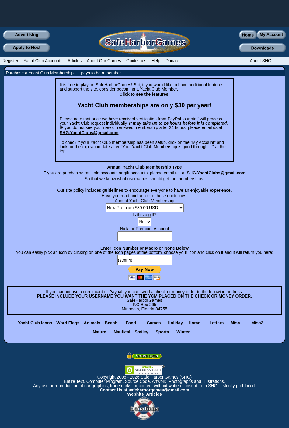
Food (131, 322)
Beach (111, 322)
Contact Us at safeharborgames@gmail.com (144, 389)
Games (154, 322)
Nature (99, 332)
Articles (75, 60)
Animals (92, 322)
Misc (235, 322)
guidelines (112, 190)
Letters (217, 322)
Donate (172, 60)
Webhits (135, 394)
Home (194, 322)
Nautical (122, 332)
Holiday (175, 322)
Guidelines (136, 60)
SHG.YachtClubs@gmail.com (89, 132)
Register (10, 60)
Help (155, 60)
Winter (183, 332)
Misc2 (257, 322)
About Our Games (104, 60)
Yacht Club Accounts (42, 60)
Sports (162, 332)
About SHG (260, 60)
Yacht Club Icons (35, 322)
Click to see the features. (145, 94)
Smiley (141, 332)
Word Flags (67, 322)
